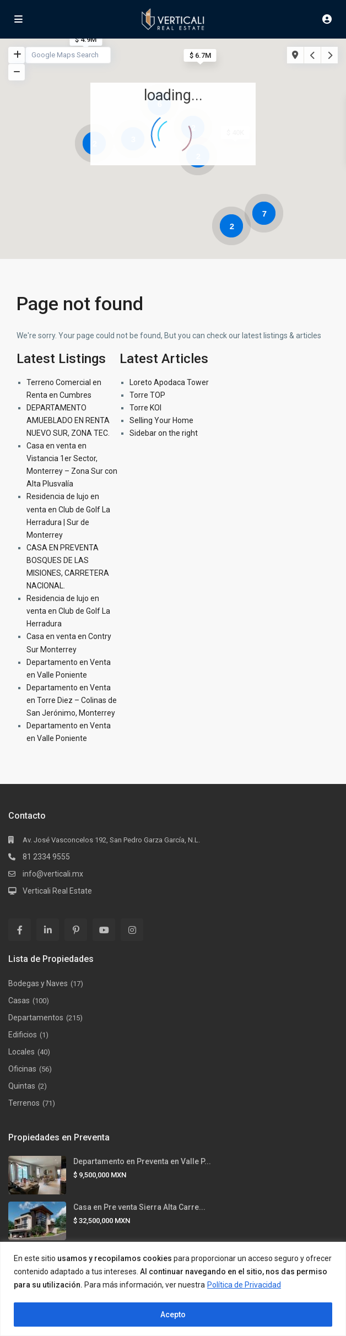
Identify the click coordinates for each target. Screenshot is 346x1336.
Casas (19, 1000)
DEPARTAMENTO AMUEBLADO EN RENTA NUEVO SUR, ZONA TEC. (68, 420)
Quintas (21, 1085)
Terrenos (24, 1103)
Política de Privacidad (244, 1284)
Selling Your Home (161, 420)
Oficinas (22, 1068)
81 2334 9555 (46, 856)
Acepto (173, 1314)
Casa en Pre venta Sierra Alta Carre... (139, 1207)
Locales (21, 1051)
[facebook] (19, 929)
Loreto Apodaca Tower (169, 382)
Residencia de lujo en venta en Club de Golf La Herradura (68, 611)
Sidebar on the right (163, 433)
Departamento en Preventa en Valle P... (142, 1161)
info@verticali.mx (53, 873)
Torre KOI (145, 407)
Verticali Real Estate (57, 890)
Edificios (22, 1034)
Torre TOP (147, 395)
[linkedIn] (47, 929)
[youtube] (104, 929)
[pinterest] (75, 929)
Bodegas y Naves (38, 983)
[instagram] (132, 929)
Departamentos (35, 1017)
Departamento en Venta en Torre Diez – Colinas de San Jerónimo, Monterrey (71, 700)
